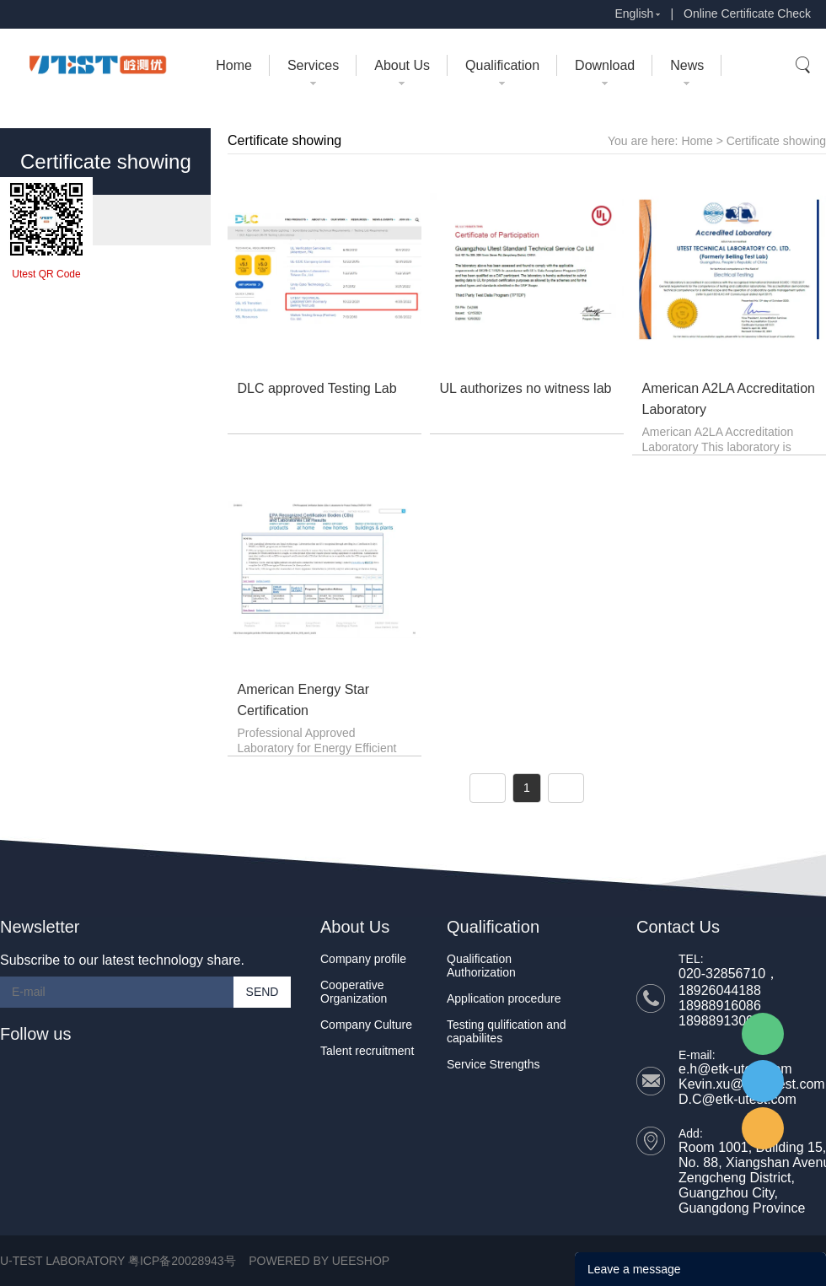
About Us (402, 65)
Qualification (502, 65)
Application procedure (503, 998)
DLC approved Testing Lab (317, 388)
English (633, 13)
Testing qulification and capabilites (506, 1031)
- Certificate (55, 220)
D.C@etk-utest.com (737, 1099)
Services (313, 65)
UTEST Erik (763, 1128)
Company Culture (366, 1024)
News (687, 65)
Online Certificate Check (747, 13)
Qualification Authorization (481, 965)
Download (605, 65)
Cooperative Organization (353, 991)
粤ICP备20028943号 (182, 1260)
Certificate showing (776, 141)
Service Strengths (493, 1064)
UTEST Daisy (763, 1081)
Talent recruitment (367, 1050)
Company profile (363, 959)
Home (234, 65)
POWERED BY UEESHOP (319, 1260)
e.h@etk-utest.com (735, 1069)
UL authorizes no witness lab (526, 388)
